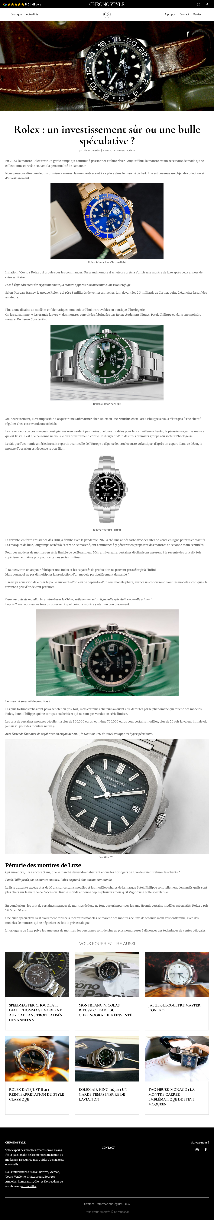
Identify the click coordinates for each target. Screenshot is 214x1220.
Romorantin (25, 1181)
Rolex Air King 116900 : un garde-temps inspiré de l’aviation (103, 1094)
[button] (22, 4)
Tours (9, 1176)
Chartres (42, 1172)
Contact (184, 14)
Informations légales (109, 1204)
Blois (47, 1181)
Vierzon (54, 1172)
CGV (127, 1204)
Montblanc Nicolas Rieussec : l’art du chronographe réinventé (105, 1010)
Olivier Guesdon (91, 150)
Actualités (32, 14)
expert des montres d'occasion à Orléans (37, 1150)
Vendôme (20, 1176)
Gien (37, 1181)
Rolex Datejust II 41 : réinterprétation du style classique (36, 1094)
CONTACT (108, 1147)
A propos (170, 14)
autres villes (28, 1186)
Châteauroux (35, 1176)
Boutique (16, 14)
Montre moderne (126, 150)
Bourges (49, 1176)
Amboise (10, 1181)
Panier (197, 14)
